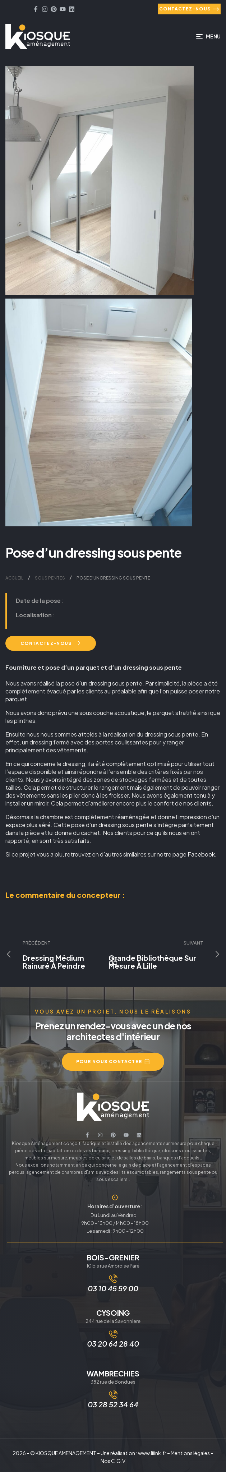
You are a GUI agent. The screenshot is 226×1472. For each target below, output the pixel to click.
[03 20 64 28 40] (113, 1334)
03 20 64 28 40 (113, 1343)
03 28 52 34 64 (113, 1404)
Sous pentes (50, 578)
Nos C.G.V (113, 1461)
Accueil (14, 578)
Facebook (201, 854)
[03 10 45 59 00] (113, 1278)
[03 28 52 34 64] (113, 1394)
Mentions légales (190, 1453)
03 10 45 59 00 (113, 1288)
